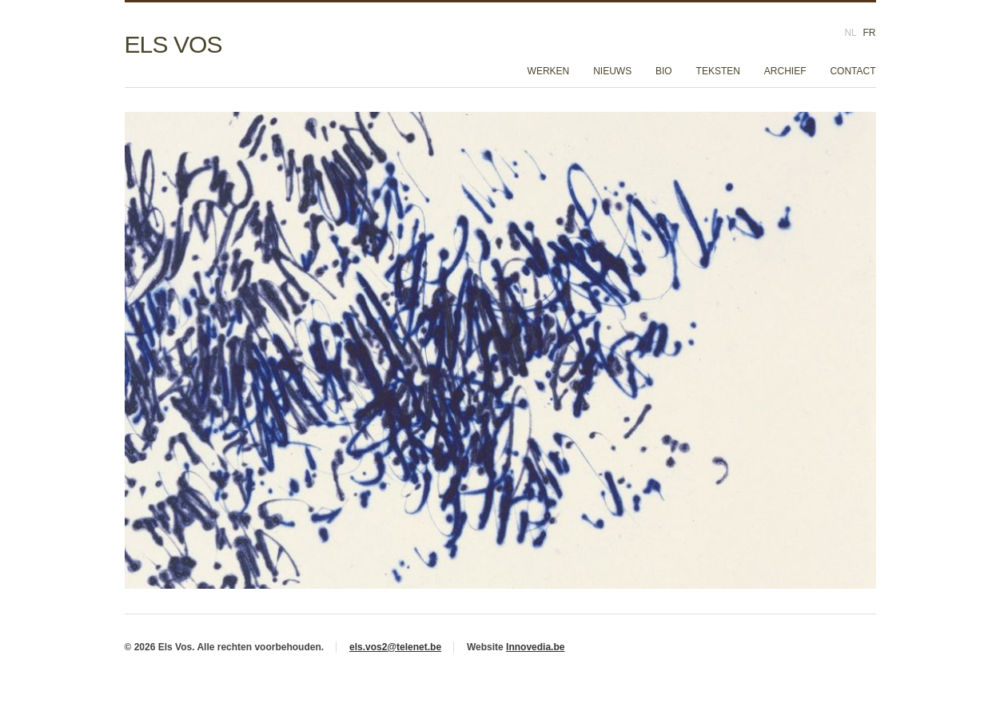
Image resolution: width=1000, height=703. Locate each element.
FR (869, 32)
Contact (852, 71)
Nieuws (612, 71)
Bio (663, 71)
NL (850, 32)
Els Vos (173, 44)
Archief (785, 71)
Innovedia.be (535, 647)
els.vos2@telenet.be (395, 647)
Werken (549, 71)
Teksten (718, 71)
